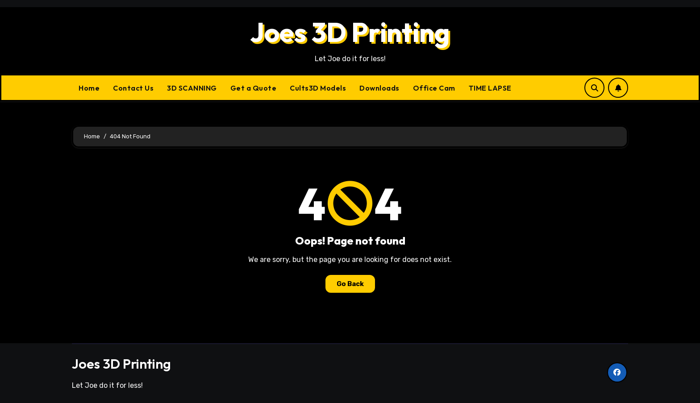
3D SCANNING (192, 87)
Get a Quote (253, 87)
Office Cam (434, 87)
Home (89, 87)
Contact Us (133, 87)
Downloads (379, 87)
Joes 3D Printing (350, 32)
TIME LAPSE (490, 87)
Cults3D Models (318, 87)
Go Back (350, 284)
